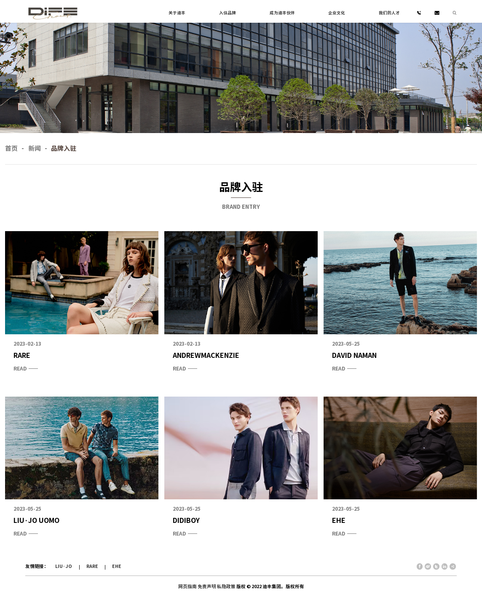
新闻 (34, 148)
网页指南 (187, 586)
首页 (11, 148)
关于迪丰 (177, 13)
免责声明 (207, 586)
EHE (116, 566)
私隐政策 (226, 586)
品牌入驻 (63, 148)
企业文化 (336, 13)
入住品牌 (227, 13)
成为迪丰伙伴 (282, 13)
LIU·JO (63, 566)
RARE (92, 566)
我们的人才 (389, 13)
